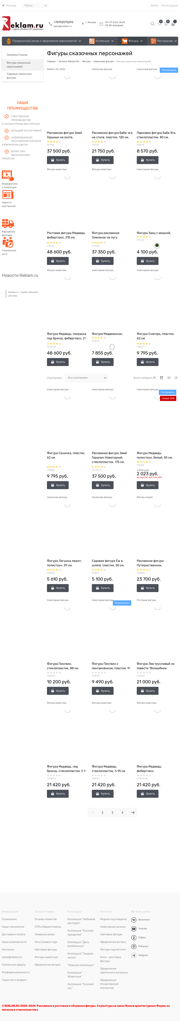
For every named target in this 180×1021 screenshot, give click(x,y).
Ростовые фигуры (146, 600)
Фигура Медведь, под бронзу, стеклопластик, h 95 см (67, 771)
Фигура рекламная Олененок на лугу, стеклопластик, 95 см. (107, 237)
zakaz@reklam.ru (63, 26)
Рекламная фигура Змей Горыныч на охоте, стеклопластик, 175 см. (64, 137)
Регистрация (169, 5)
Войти (155, 5)
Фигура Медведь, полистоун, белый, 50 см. (155, 455)
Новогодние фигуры (147, 169)
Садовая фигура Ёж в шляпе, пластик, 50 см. (108, 563)
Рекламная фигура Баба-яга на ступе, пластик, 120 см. (112, 135)
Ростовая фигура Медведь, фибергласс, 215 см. (66, 235)
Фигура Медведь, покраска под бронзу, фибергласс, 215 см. (67, 338)
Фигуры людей (145, 497)
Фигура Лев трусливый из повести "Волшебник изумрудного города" (155, 668)
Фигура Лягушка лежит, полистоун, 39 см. (64, 563)
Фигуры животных (56, 169)
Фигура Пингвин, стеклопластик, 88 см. (63, 666)
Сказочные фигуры (102, 69)
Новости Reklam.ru (20, 275)
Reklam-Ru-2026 (56, 69)
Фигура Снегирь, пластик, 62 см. (155, 336)
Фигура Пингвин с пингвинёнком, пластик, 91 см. (111, 668)
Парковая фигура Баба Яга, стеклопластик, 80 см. (156, 135)
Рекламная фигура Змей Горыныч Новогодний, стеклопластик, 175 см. (109, 458)
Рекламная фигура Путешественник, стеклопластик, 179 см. (153, 565)
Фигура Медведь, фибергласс (149, 769)
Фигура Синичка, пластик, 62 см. (66, 455)
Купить (60, 159)
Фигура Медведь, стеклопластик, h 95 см (108, 769)
